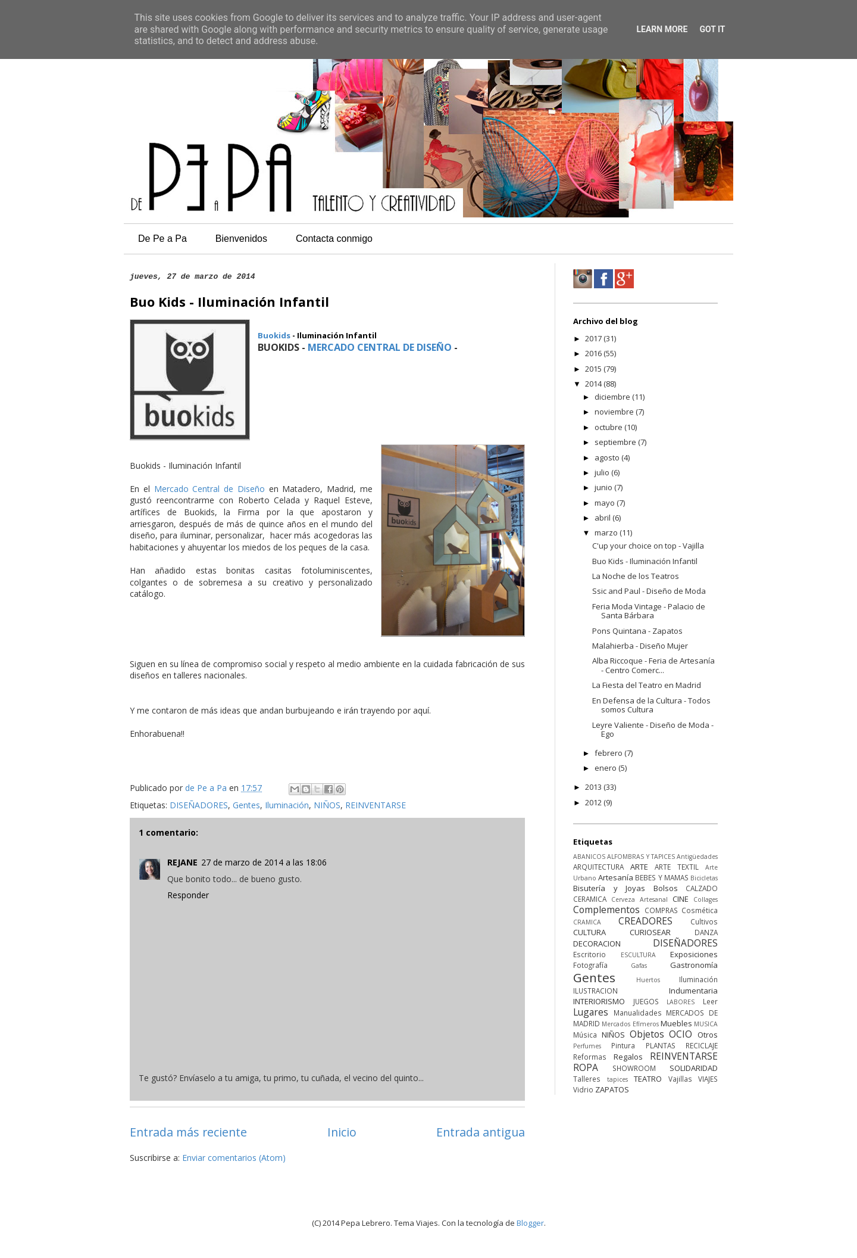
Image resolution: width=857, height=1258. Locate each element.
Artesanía (615, 877)
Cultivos (704, 921)
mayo (606, 502)
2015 (594, 368)
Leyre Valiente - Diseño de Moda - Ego (653, 730)
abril (603, 517)
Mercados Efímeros (630, 1024)
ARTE (639, 866)
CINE (681, 898)
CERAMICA (589, 899)
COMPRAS (661, 910)
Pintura (623, 1045)
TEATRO (648, 1078)
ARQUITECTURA (598, 866)
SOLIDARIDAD (694, 1068)
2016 (594, 353)
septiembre (616, 442)
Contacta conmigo (334, 238)
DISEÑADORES (199, 805)
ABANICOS (589, 856)
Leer (710, 1001)
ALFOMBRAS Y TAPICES (641, 856)
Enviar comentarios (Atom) (234, 1157)
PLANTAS (660, 1045)
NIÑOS (327, 805)
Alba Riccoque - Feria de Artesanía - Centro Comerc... (653, 665)
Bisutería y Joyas (609, 888)
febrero (609, 753)
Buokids (274, 335)
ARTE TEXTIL (677, 866)
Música (585, 1034)
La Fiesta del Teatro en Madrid (646, 685)
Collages (705, 899)
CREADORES (645, 920)
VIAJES (708, 1078)
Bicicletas (704, 878)
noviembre (615, 411)
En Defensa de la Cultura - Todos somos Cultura (651, 705)
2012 (594, 802)
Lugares (590, 1012)
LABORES (681, 1002)
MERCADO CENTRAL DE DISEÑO (380, 347)
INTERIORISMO (599, 1001)
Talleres (586, 1078)
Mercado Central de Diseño (209, 488)
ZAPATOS (612, 1089)
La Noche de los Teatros (635, 576)
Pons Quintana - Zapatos (637, 630)
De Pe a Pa (162, 238)
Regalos (628, 1056)
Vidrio (583, 1089)
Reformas (589, 1056)
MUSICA (706, 1024)
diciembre (613, 396)
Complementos (606, 909)
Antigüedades (697, 856)
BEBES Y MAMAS (661, 877)
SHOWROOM (634, 1068)
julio (603, 472)
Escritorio (589, 954)
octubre (609, 427)
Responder (188, 895)
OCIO (680, 1034)
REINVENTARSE (375, 805)
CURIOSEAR (650, 932)
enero (606, 767)
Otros (708, 1034)
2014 (594, 383)
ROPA (585, 1067)
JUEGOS (646, 1001)
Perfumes (587, 1046)
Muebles (676, 1023)
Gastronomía (694, 965)
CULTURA (589, 932)
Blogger (530, 1222)
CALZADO (702, 888)
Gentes (246, 805)
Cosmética (699, 910)
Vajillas (680, 1078)
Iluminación (287, 805)
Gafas (639, 965)
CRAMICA (587, 922)
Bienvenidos (241, 238)
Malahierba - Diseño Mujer (640, 645)
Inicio (341, 1132)
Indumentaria (693, 990)
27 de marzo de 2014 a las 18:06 (264, 862)
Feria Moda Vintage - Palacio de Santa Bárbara (648, 611)
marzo (607, 532)
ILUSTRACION (595, 990)
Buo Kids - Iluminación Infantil (645, 561)
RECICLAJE (702, 1045)
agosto (608, 457)
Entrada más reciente (188, 1132)
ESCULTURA (638, 955)
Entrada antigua (480, 1132)
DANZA (706, 932)
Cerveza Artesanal (639, 899)
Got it (712, 29)
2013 (594, 786)
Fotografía (590, 965)
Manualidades (638, 1012)
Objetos (647, 1034)
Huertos (648, 980)
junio (604, 487)
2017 (594, 338)
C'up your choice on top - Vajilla (648, 545)
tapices (617, 1079)
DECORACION (597, 943)
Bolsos (665, 888)
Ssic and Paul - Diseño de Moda (649, 591)
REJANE (182, 862)
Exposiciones (694, 954)
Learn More (661, 29)
